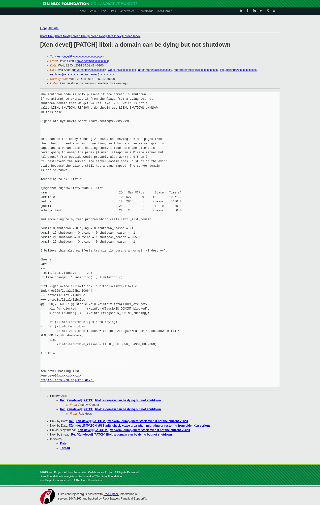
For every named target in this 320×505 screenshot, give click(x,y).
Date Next (62, 36)
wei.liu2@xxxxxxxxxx (122, 70)
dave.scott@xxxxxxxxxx (92, 61)
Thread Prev (79, 36)
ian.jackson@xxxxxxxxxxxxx (238, 70)
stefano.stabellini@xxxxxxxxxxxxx (196, 70)
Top (43, 28)
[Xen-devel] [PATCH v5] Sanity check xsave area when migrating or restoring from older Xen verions (139, 425)
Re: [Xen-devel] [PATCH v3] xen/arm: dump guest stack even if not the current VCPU (128, 421)
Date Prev (47, 36)
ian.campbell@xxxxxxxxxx (155, 70)
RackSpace (111, 494)
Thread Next (97, 36)
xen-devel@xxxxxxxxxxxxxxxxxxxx (79, 56)
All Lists (53, 28)
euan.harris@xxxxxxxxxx (97, 74)
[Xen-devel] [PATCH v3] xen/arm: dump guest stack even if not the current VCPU (133, 430)
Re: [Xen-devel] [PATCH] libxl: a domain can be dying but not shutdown (110, 400)
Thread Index (132, 36)
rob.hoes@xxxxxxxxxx (65, 74)
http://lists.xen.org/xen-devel (67, 380)
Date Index (114, 36)
